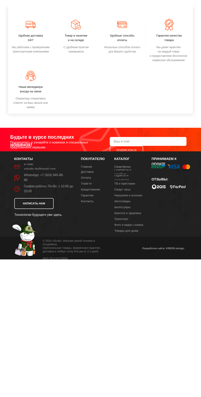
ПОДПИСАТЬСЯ (126, 150)
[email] (148, 141)
